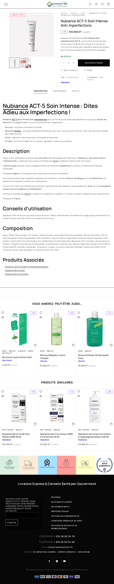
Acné (83, 13)
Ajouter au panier (94, 63)
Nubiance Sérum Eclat (15, 270)
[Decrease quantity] (63, 63)
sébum (27, 194)
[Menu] (6, 4)
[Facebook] (49, 561)
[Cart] (108, 4)
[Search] (90, 4)
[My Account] (96, 4)
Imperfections (41, 119)
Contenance (59, 91)
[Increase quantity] (74, 63)
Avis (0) (76, 91)
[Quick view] (8, 317)
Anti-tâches (7, 430)
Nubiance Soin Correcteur (17, 274)
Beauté (74, 13)
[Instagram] (57, 561)
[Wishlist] (102, 4)
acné (55, 161)
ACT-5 (15, 119)
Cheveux (22, 351)
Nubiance (15, 106)
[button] (35, 345)
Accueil (64, 13)
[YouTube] (64, 561)
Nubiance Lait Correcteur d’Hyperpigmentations (26, 266)
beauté (17, 131)
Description (40, 91)
